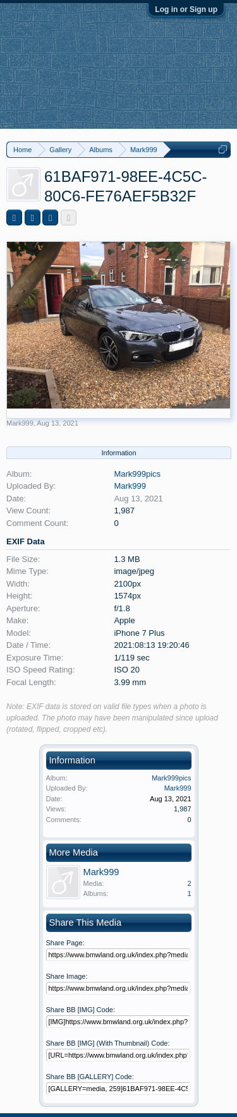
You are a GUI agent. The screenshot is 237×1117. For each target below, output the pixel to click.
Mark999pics (137, 474)
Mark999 (19, 423)
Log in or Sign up (186, 9)
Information (118, 453)
